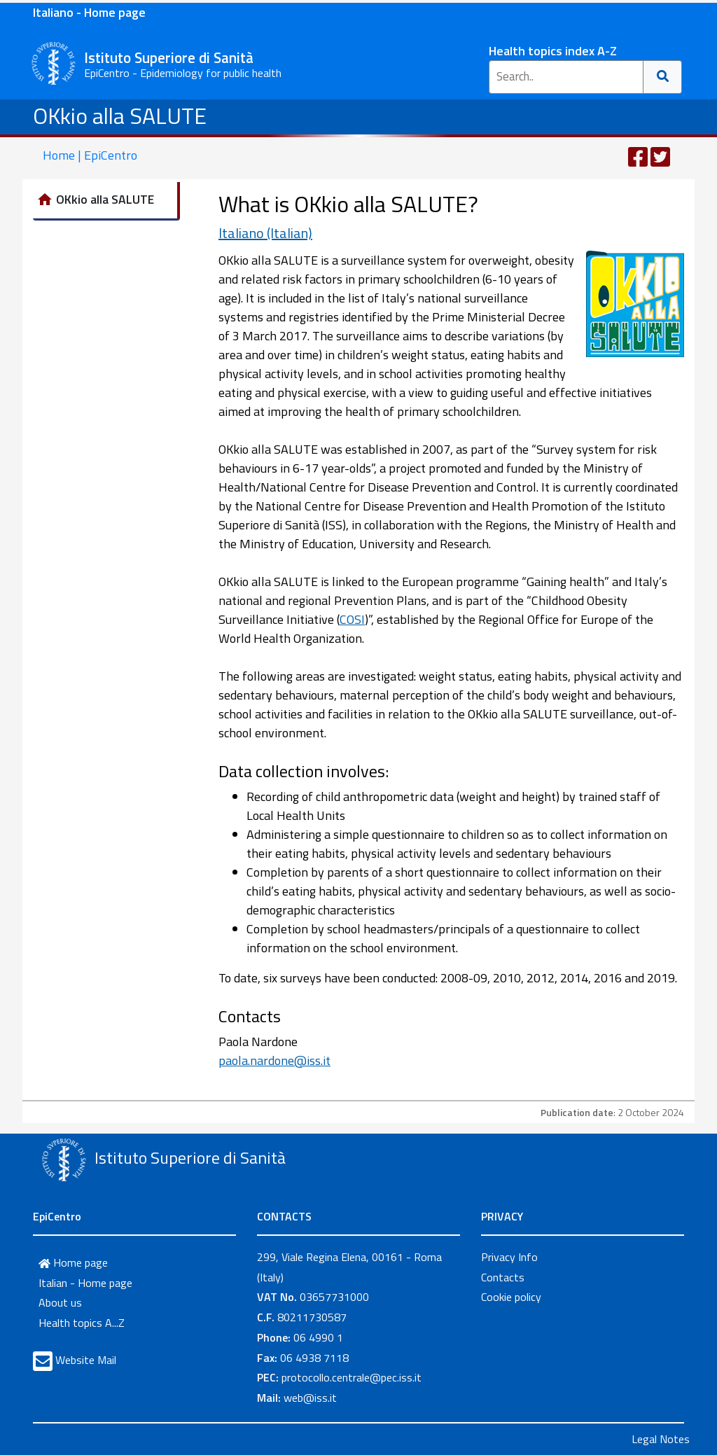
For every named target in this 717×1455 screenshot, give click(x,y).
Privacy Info (509, 1256)
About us (60, 1302)
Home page (73, 1262)
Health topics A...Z (82, 1322)
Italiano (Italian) (265, 233)
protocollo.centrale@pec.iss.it (351, 1377)
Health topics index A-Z (553, 50)
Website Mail (85, 1359)
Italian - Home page (85, 1282)
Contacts (502, 1277)
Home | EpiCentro (90, 155)
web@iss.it (310, 1397)
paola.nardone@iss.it (274, 1060)
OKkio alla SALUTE (120, 115)
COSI (352, 619)
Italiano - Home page (89, 12)
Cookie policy (511, 1296)
